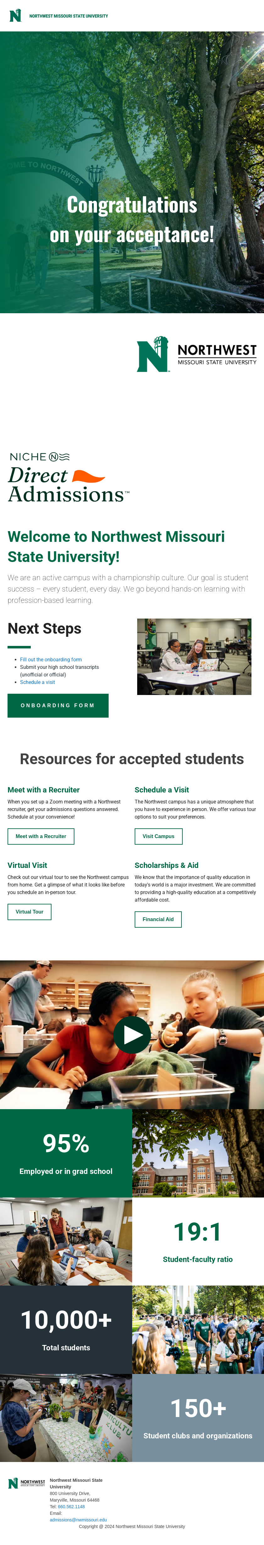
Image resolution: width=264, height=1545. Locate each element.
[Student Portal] (41, 836)
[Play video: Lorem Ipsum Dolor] (132, 1034)
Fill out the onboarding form (51, 660)
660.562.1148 (71, 1506)
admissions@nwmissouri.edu (78, 1519)
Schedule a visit (37, 682)
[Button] (58, 706)
